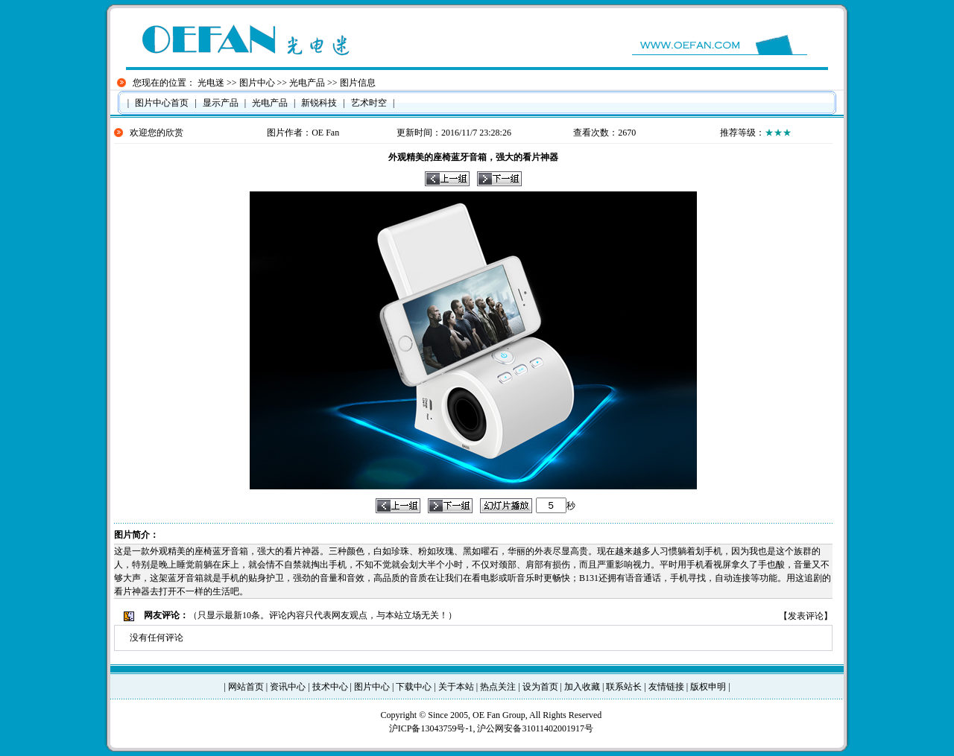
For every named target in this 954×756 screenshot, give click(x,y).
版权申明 (708, 687)
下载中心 (414, 687)
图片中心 (257, 82)
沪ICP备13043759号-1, (433, 728)
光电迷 (211, 82)
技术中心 (330, 687)
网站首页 (246, 687)
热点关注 (498, 687)
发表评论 (806, 616)
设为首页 (540, 687)
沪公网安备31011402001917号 (535, 728)
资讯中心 (288, 687)
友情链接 (666, 687)
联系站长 (624, 687)
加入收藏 (582, 687)
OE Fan (325, 132)
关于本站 (456, 687)
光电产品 (307, 82)
